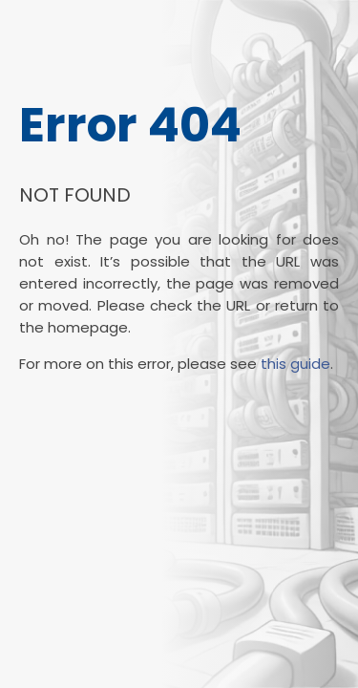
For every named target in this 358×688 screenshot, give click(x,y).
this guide (295, 364)
